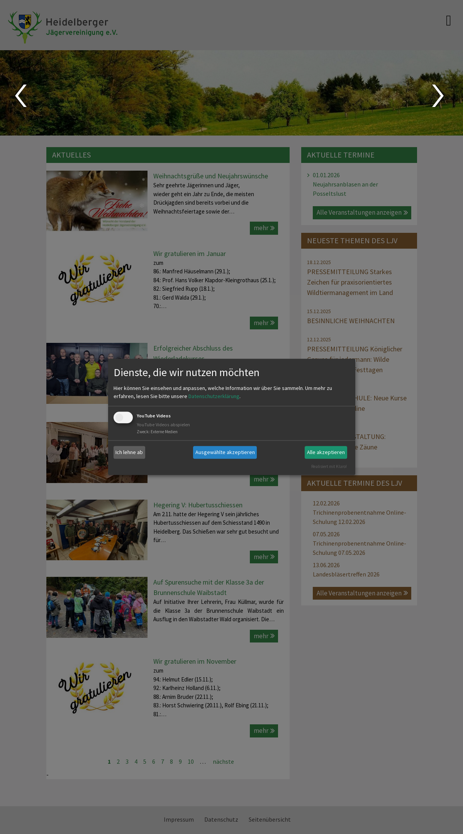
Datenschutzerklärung (213, 396)
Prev (20, 96)
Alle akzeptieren (326, 452)
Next (439, 96)
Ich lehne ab (129, 452)
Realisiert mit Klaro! (329, 466)
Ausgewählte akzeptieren (225, 452)
